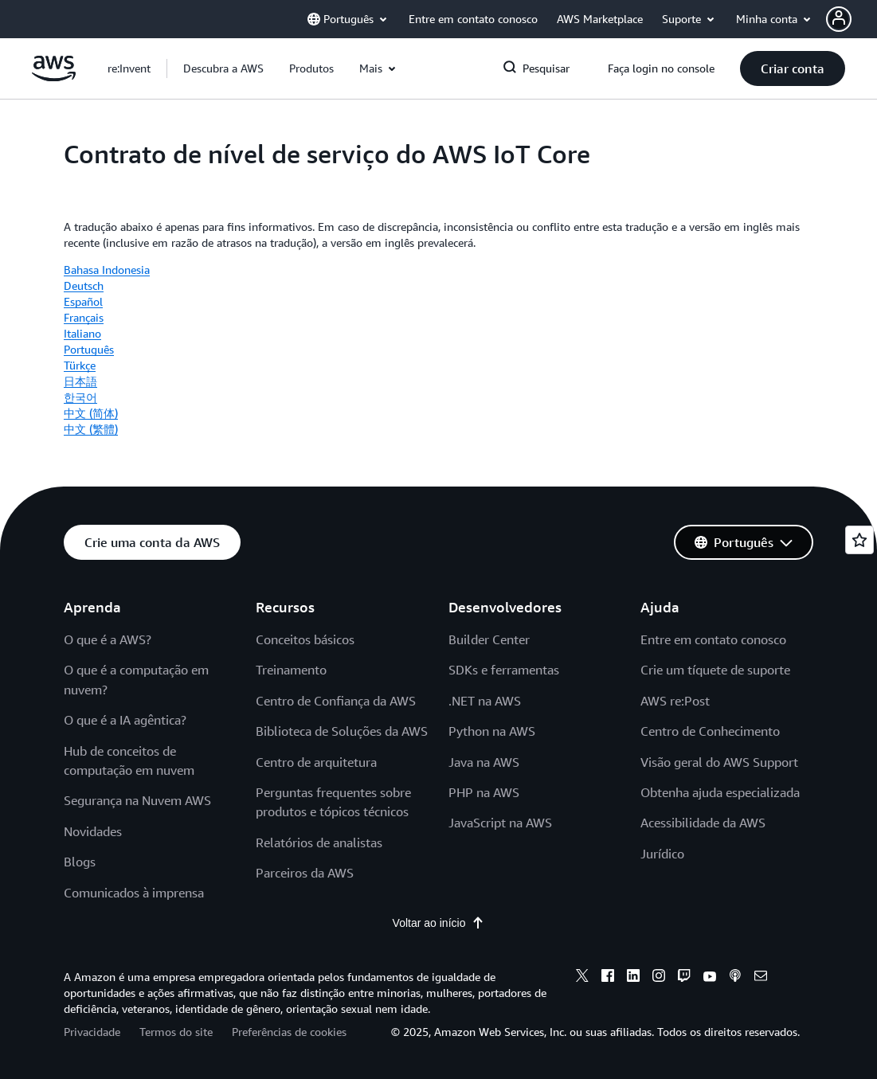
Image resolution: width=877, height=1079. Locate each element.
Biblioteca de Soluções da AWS (342, 731)
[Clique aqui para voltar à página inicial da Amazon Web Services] (54, 77)
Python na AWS (491, 731)
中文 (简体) (91, 413)
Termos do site (176, 1031)
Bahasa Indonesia (107, 269)
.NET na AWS (484, 701)
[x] (582, 978)
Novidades (93, 831)
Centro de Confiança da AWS (336, 701)
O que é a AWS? (107, 639)
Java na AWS (483, 762)
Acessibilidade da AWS (702, 823)
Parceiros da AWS (305, 873)
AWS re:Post (675, 701)
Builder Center (489, 639)
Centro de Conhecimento (710, 731)
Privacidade (92, 1031)
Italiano (82, 333)
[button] (223, 68)
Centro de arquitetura (316, 762)
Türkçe (80, 365)
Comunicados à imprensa (134, 893)
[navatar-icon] (839, 19)
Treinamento (291, 670)
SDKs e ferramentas (503, 670)
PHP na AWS (483, 792)
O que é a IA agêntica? (125, 720)
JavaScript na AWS (500, 823)
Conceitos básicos (305, 639)
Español (83, 301)
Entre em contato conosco (713, 639)
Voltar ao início (439, 923)
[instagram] (658, 978)
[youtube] (709, 978)
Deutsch (84, 285)
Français (84, 317)
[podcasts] (735, 978)
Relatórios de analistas (319, 842)
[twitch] (684, 978)
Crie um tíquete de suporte (715, 670)
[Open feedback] (859, 540)
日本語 (80, 381)
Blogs (80, 862)
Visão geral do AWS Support (719, 762)
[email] (760, 978)
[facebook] (607, 978)
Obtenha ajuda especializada (720, 792)
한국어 (80, 397)
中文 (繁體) (91, 429)
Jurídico (662, 854)
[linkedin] (633, 978)
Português (89, 349)
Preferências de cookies (289, 1031)
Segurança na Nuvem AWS (137, 800)
